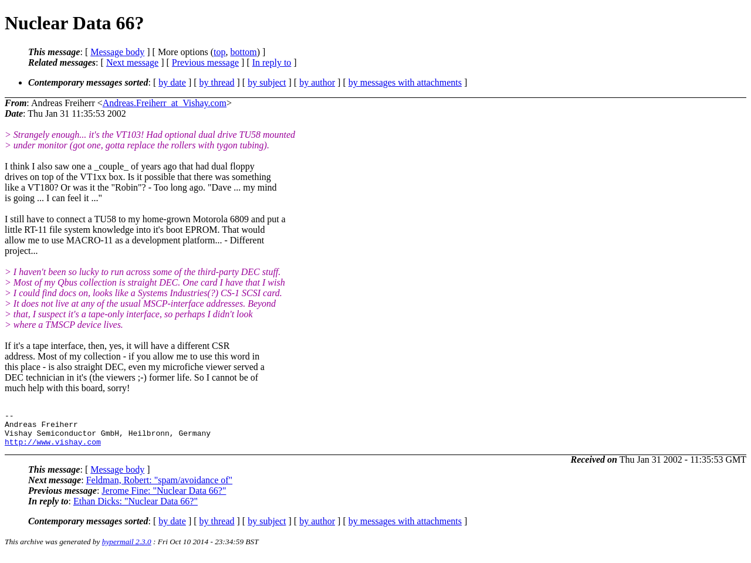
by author (317, 82)
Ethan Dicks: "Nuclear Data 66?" (135, 508)
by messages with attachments (405, 82)
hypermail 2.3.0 (126, 548)
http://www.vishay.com (53, 448)
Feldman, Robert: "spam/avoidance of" (159, 487)
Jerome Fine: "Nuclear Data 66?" (164, 498)
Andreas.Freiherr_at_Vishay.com (164, 103)
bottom (243, 52)
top (219, 52)
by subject (267, 82)
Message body (117, 52)
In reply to (272, 62)
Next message (132, 62)
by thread (217, 82)
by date (172, 82)
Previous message (205, 62)
